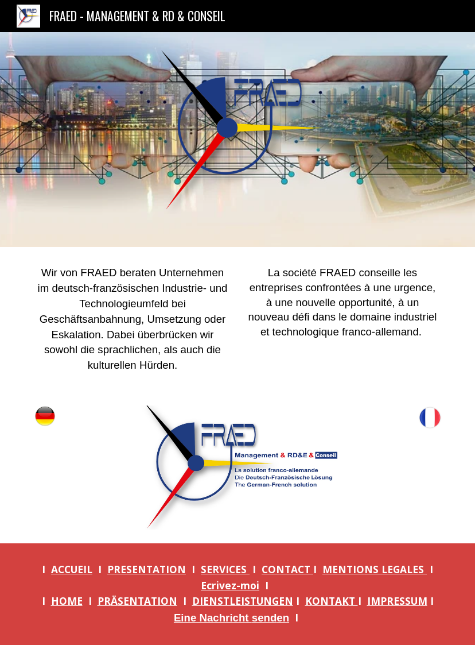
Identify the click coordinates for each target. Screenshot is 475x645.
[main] (132, 319)
